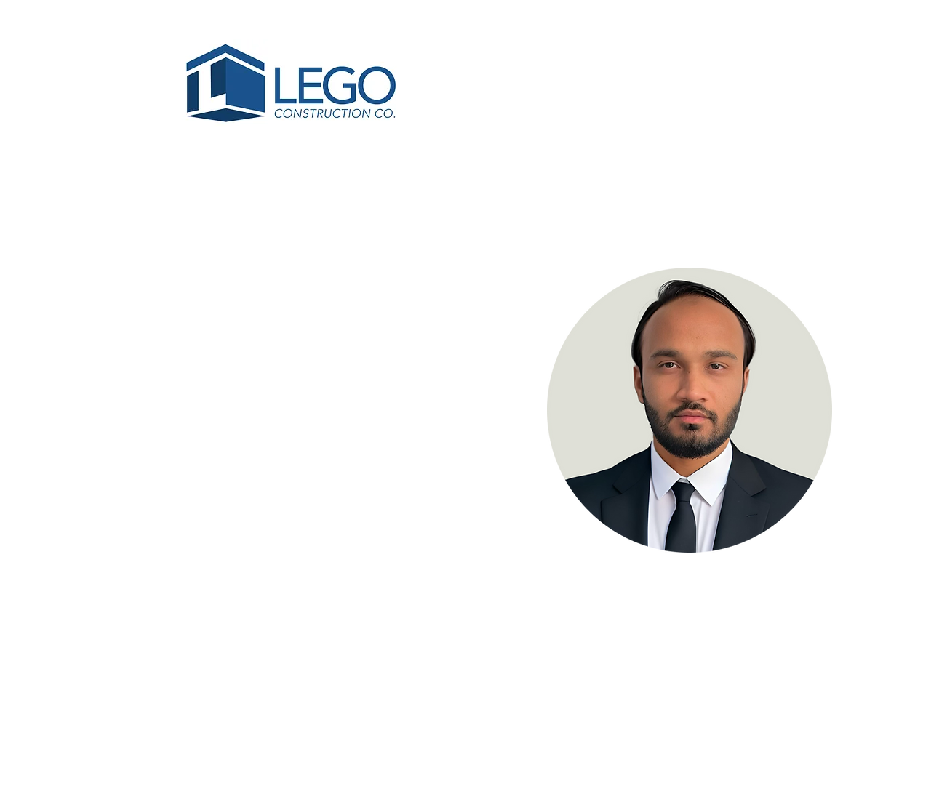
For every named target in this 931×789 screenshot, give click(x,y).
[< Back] (148, 241)
